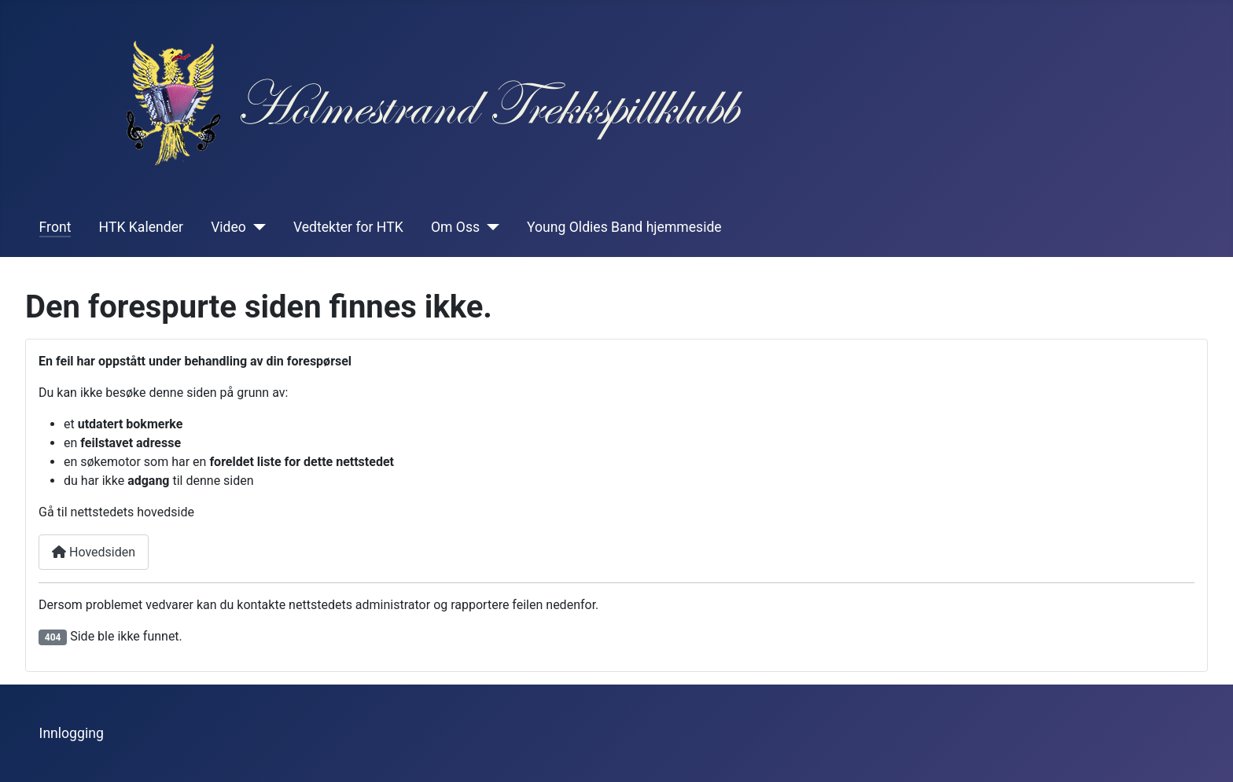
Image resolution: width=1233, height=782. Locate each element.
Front (55, 227)
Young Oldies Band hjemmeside (624, 227)
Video (228, 227)
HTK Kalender (141, 227)
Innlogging (71, 733)
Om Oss (455, 227)
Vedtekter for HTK (348, 227)
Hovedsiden (93, 552)
